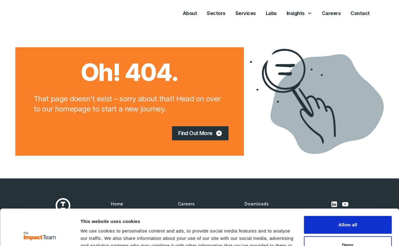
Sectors (216, 13)
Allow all (347, 188)
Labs (271, 13)
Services (245, 13)
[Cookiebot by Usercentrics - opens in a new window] (40, 234)
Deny (348, 208)
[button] (299, 13)
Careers (331, 13)
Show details (94, 233)
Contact (360, 13)
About (190, 13)
